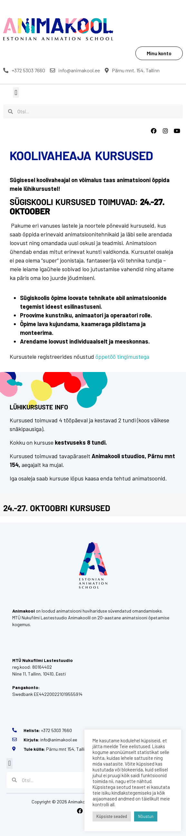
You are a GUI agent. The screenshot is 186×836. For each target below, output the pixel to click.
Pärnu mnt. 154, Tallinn (132, 70)
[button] (16, 92)
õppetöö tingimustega (122, 356)
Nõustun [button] (145, 816)
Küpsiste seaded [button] (111, 816)
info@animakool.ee (75, 70)
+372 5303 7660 (24, 70)
